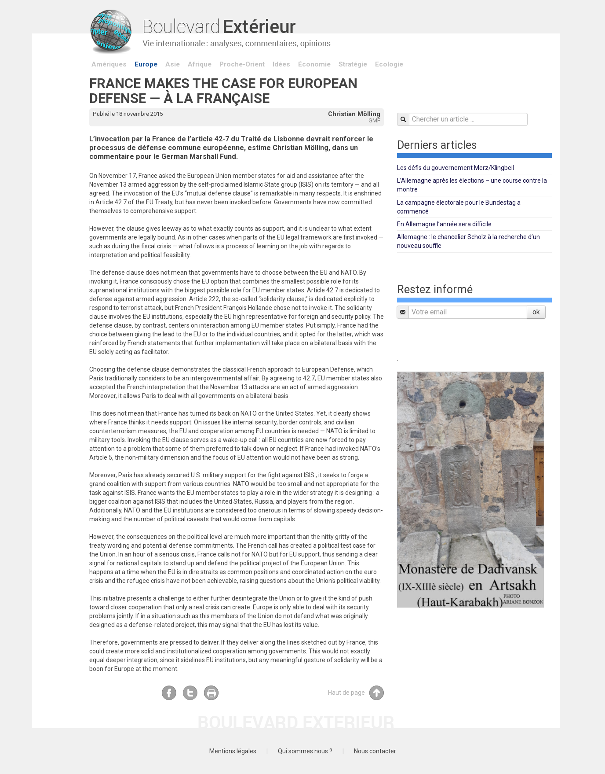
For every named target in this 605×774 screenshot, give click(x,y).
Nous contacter (375, 751)
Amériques (109, 64)
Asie (172, 64)
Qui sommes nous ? (305, 751)
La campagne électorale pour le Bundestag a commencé (459, 207)
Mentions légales (232, 751)
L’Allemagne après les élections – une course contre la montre (472, 185)
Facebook (169, 693)
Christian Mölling (354, 114)
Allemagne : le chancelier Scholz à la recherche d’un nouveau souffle (468, 241)
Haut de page (356, 693)
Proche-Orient (242, 64)
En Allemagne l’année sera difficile (444, 224)
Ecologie (389, 64)
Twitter (190, 693)
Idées (281, 64)
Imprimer (211, 693)
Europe (146, 64)
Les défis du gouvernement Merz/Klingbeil (455, 167)
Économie (314, 64)
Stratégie (353, 64)
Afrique (199, 64)
